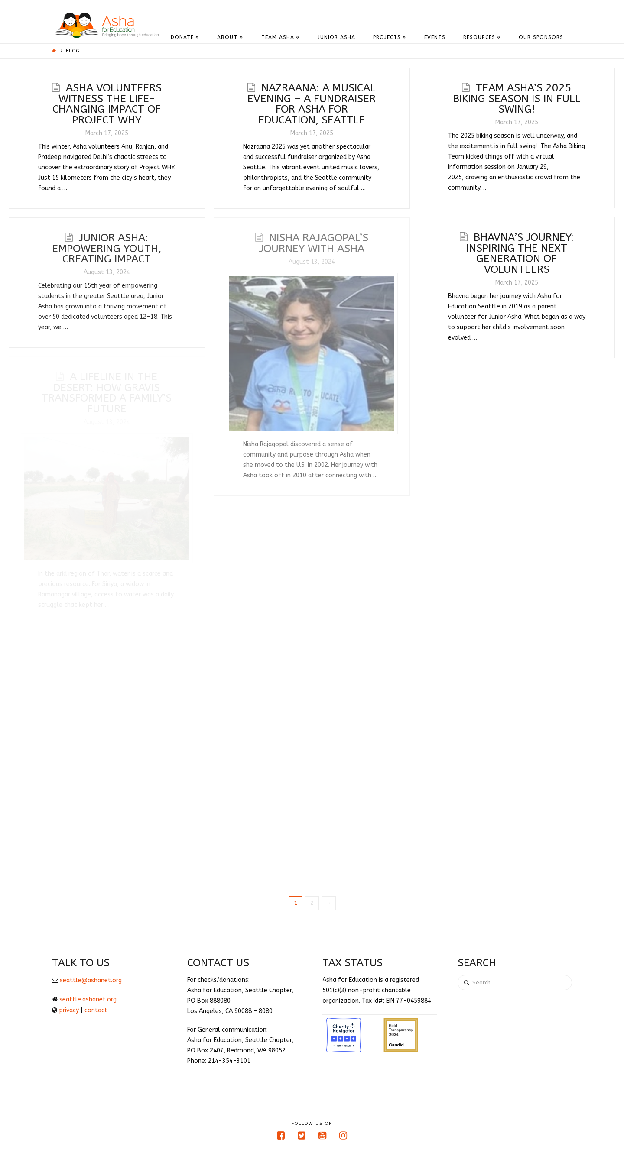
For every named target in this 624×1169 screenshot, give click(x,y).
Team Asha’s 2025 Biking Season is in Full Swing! (517, 98)
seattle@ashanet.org (91, 980)
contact (95, 1010)
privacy (69, 1010)
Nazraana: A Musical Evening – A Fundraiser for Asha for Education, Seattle (311, 103)
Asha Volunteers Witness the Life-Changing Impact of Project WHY (107, 103)
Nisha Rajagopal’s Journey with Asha (313, 243)
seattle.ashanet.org (88, 999)
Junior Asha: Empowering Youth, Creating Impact (106, 248)
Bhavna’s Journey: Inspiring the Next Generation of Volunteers (520, 253)
